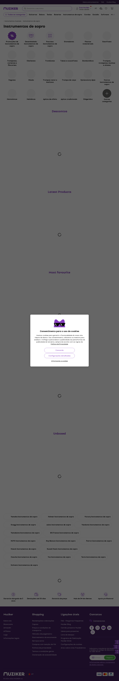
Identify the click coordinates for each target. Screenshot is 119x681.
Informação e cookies (59, 361)
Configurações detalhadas (59, 355)
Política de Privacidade (59, 344)
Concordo (59, 350)
